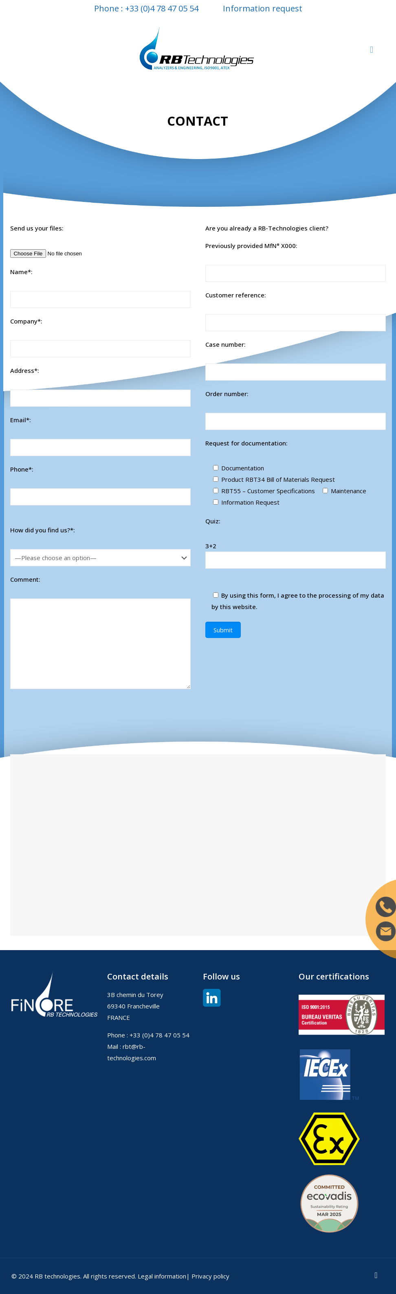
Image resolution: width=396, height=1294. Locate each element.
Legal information (162, 1275)
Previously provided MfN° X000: (251, 246)
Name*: (21, 272)
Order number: (227, 394)
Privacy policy (210, 1275)
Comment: (25, 578)
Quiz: (212, 521)
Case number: (225, 344)
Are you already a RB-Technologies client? (266, 228)
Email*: (20, 420)
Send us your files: (37, 228)
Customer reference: (235, 295)
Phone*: (21, 469)
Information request (262, 8)
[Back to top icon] (376, 1274)
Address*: (24, 370)
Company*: (26, 321)
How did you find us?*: (42, 530)
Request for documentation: (246, 443)
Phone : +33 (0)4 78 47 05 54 (146, 8)
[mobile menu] (371, 49)
